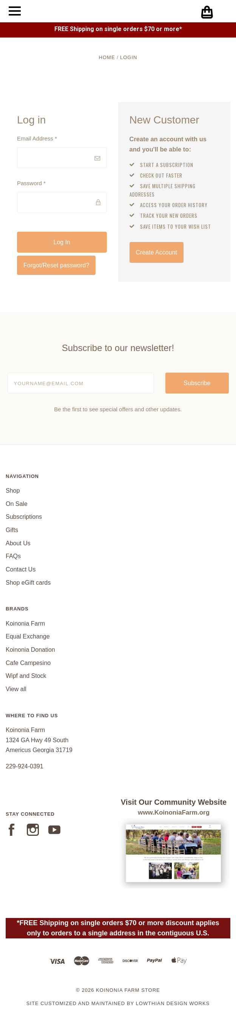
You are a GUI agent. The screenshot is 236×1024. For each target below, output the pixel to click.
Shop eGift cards (28, 582)
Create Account (156, 252)
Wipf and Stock (26, 676)
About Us (18, 543)
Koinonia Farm (25, 623)
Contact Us (20, 569)
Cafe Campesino (28, 663)
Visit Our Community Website (174, 802)
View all (16, 689)
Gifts (12, 530)
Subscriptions (24, 517)
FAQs (13, 556)
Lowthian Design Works (173, 1003)
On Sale (17, 504)
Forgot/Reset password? (56, 265)
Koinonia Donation (30, 649)
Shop (13, 490)
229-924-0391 (24, 766)
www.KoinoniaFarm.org (174, 812)
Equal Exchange (28, 636)
